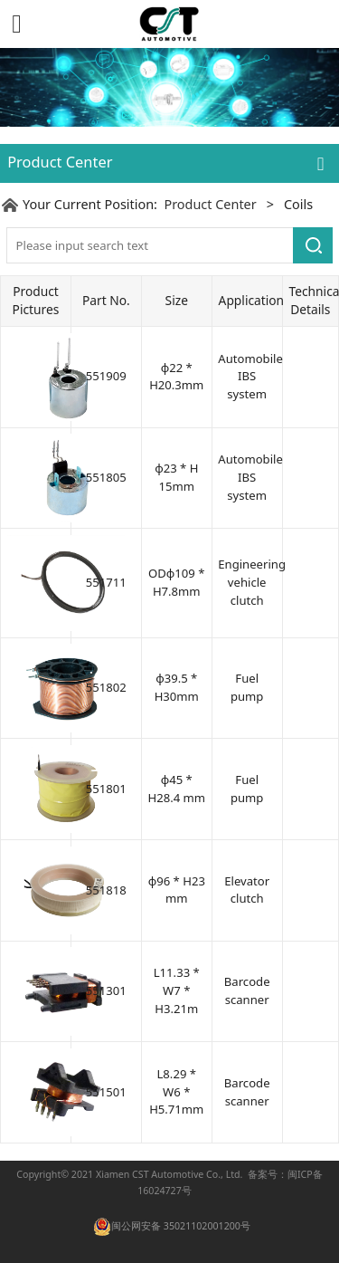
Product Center (210, 204)
